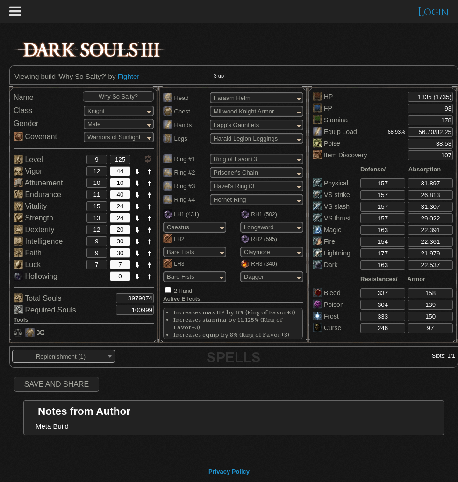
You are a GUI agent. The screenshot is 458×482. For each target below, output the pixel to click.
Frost (326, 316)
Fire (324, 241)
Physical (330, 183)
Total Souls (37, 298)
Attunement (38, 183)
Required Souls (45, 310)
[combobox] (63, 356)
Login (433, 12)
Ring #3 (179, 186)
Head (176, 97)
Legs (175, 138)
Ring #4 (179, 199)
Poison (328, 304)
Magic (327, 230)
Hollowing (35, 276)
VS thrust (332, 218)
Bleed (327, 293)
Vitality (30, 206)
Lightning (332, 253)
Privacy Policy (229, 471)
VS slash (331, 206)
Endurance (37, 194)
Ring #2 (179, 172)
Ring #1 (179, 159)
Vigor (28, 171)
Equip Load (335, 131)
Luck (27, 265)
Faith (28, 253)
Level (28, 159)
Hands (177, 124)
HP (323, 96)
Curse (327, 328)
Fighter (129, 76)
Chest (176, 111)
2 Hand (183, 291)
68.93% (396, 132)
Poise (326, 143)
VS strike (331, 194)
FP (322, 108)
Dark (325, 265)
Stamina (330, 120)
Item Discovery (340, 155)
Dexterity (34, 230)
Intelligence (38, 241)
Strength (33, 218)
